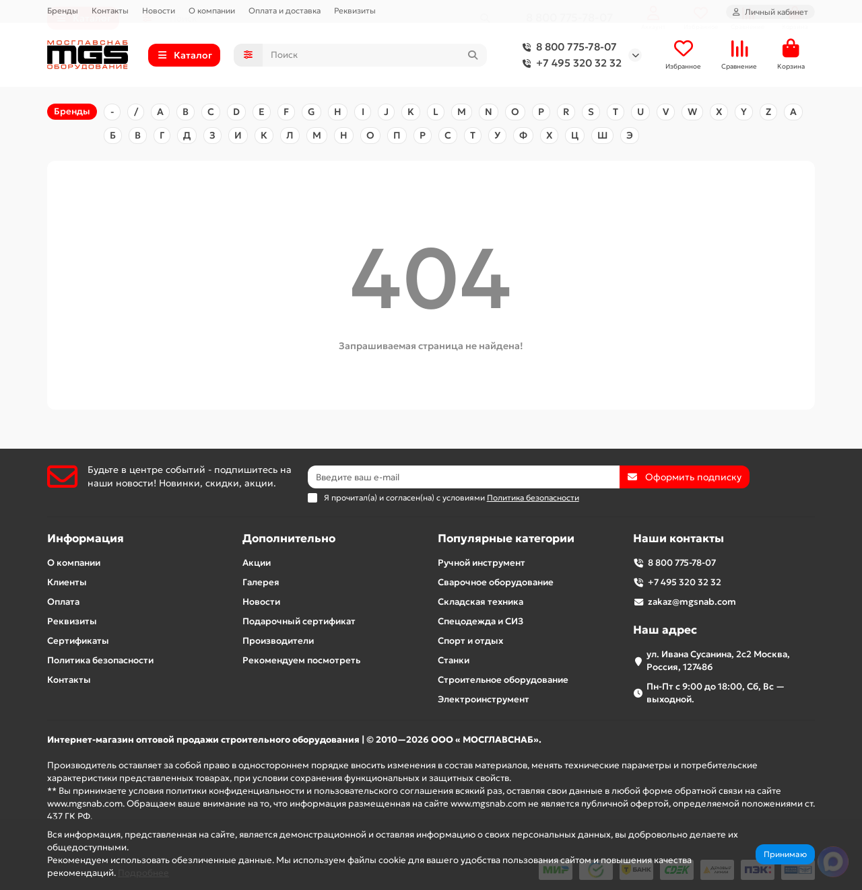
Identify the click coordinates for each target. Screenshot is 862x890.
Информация (85, 538)
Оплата (63, 601)
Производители (278, 640)
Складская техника (480, 601)
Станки (453, 660)
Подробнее (143, 873)
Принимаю (785, 854)
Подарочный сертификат (299, 621)
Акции (256, 562)
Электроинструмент (483, 699)
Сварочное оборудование (496, 582)
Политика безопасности (100, 660)
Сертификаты (78, 640)
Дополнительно (288, 538)
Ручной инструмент (481, 562)
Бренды (62, 10)
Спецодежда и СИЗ (480, 621)
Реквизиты (355, 10)
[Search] (375, 55)
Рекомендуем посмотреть (301, 660)
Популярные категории (506, 538)
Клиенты (67, 582)
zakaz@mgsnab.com (692, 601)
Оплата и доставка (284, 10)
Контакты (110, 10)
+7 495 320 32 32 (569, 64)
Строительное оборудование (503, 679)
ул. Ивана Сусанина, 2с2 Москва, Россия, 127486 (718, 660)
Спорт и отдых (470, 640)
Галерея (260, 582)
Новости (158, 10)
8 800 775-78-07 (567, 47)
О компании (212, 10)
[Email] (464, 477)
